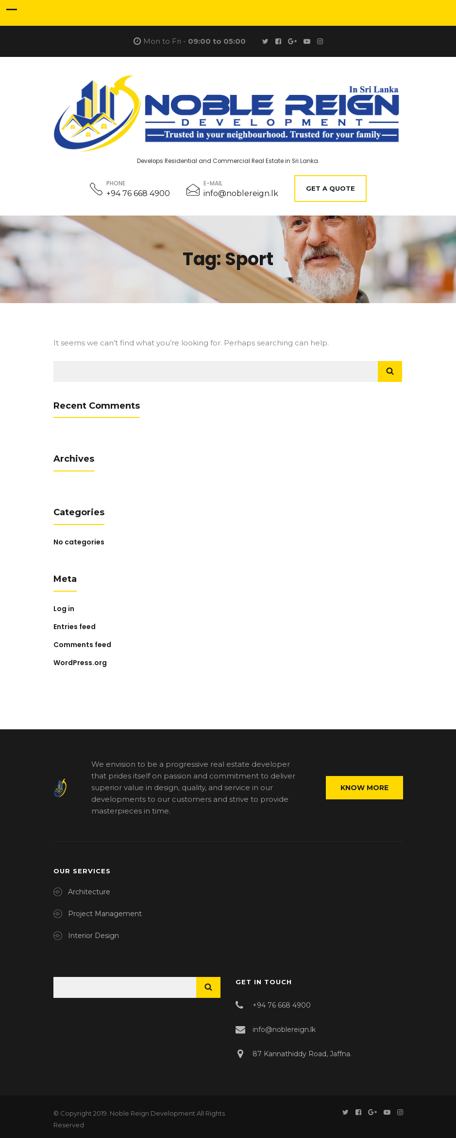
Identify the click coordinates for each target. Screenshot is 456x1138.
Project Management (105, 913)
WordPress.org (80, 663)
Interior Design (93, 935)
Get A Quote (330, 188)
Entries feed (74, 627)
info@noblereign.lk (240, 193)
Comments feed (82, 645)
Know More (364, 787)
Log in (63, 609)
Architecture (89, 891)
